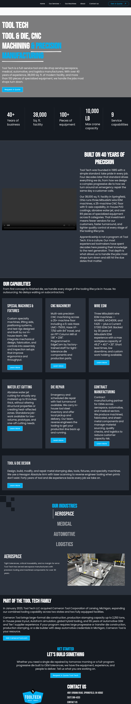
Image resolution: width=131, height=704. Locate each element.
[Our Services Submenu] (61, 4)
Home (42, 3)
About (82, 3)
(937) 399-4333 (73, 697)
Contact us (94, 3)
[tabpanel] (64, 569)
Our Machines (70, 3)
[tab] (64, 514)
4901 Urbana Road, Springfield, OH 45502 (85, 692)
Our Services (54, 3)
